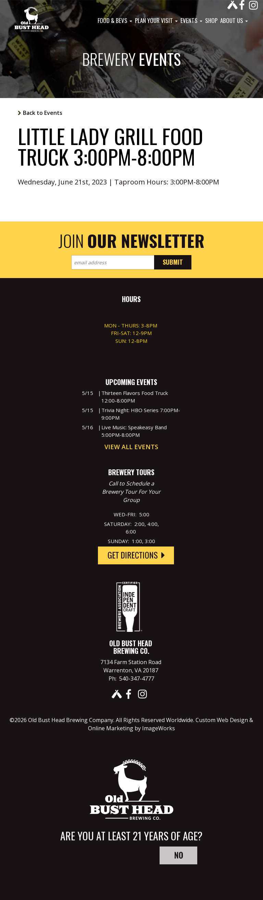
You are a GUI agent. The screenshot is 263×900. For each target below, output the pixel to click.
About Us (234, 20)
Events (191, 20)
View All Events (131, 447)
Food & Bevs (115, 20)
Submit (173, 261)
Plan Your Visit (156, 20)
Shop (211, 20)
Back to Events (42, 113)
